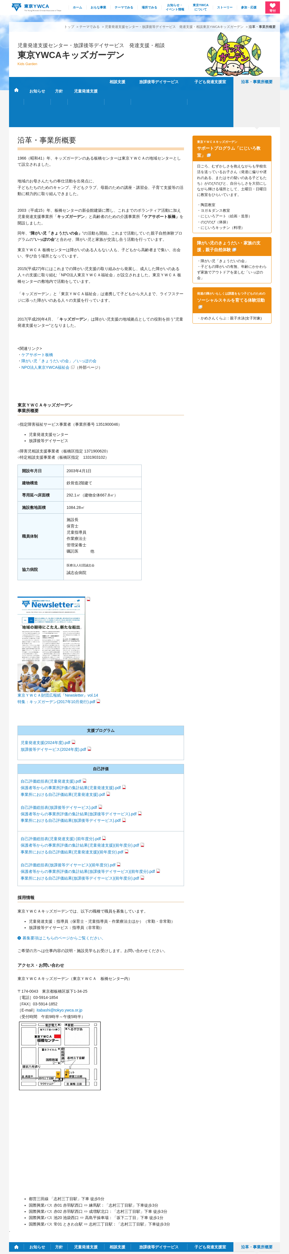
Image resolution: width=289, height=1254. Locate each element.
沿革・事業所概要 (257, 82)
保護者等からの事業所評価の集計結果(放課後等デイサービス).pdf (79, 773)
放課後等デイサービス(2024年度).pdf (53, 709)
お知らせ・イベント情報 (175, 7)
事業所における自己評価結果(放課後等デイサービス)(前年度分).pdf (80, 837)
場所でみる (149, 7)
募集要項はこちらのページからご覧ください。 (64, 897)
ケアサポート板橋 (37, 314)
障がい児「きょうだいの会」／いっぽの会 (59, 320)
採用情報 (232, 1209)
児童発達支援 (86, 82)
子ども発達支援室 (210, 82)
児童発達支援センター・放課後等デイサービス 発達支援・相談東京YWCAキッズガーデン (174, 26)
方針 (59, 82)
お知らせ (37, 82)
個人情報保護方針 (21, 1246)
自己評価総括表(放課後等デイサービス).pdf (59, 767)
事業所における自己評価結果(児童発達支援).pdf (63, 754)
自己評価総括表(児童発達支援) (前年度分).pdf (61, 798)
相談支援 (117, 82)
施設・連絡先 (180, 1209)
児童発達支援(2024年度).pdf (45, 702)
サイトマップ (207, 1209)
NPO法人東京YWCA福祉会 (45, 326)
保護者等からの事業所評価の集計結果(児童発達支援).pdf (71, 747)
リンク (251, 1209)
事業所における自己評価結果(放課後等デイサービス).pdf (71, 780)
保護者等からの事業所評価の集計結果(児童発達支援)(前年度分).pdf (80, 805)
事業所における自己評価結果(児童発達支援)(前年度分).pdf (72, 811)
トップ (69, 26)
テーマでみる (124, 7)
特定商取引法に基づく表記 (61, 1246)
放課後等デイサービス (159, 82)
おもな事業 (98, 7)
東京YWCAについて (201, 7)
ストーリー (225, 7)
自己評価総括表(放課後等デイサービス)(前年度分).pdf (68, 824)
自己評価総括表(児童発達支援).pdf (51, 740)
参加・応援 (249, 7)
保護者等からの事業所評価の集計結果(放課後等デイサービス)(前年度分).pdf (88, 831)
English (270, 1209)
